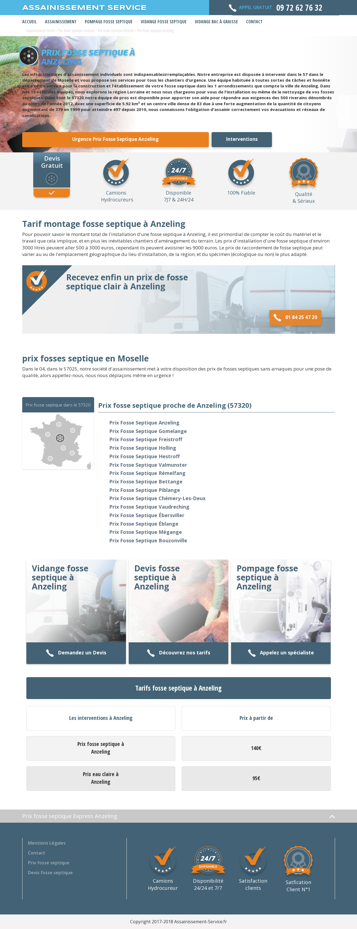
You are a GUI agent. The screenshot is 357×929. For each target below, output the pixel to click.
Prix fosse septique (48, 863)
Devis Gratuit (52, 161)
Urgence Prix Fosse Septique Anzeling (115, 139)
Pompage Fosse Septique (109, 22)
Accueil (29, 22)
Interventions (242, 139)
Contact (254, 22)
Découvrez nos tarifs (178, 653)
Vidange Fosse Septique (164, 22)
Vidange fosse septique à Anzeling (60, 577)
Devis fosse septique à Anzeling (157, 577)
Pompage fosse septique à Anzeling (267, 577)
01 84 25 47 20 (295, 318)
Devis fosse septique (50, 873)
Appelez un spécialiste (281, 653)
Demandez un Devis (76, 653)
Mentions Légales (47, 843)
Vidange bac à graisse (216, 22)
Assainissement (61, 22)
